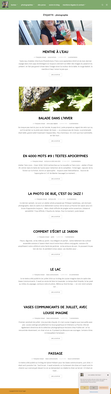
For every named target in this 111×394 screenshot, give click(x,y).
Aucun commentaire (74, 359)
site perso (42, 5)
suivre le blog (54, 5)
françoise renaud (41, 57)
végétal (55, 123)
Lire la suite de (56, 74)
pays (51, 123)
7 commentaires (69, 237)
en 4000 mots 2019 (54, 161)
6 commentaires (71, 199)
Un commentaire (74, 274)
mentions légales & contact (74, 5)
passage (55, 353)
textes (14, 5)
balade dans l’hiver (55, 118)
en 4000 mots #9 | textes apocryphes (55, 156)
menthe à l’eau (55, 52)
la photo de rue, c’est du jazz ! (55, 194)
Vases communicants (52, 274)
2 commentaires (73, 123)
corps (49, 57)
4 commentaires (72, 57)
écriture (53, 57)
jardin (52, 237)
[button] (108, 379)
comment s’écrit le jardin (55, 231)
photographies (28, 5)
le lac (55, 269)
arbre (48, 123)
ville (55, 199)
